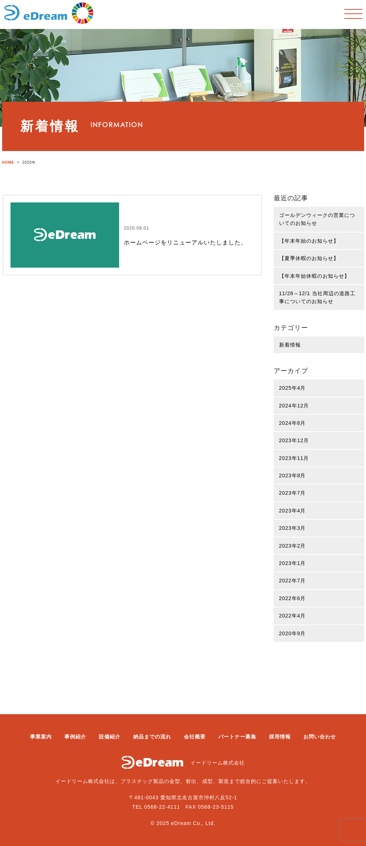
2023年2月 (292, 546)
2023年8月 (292, 475)
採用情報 (280, 737)
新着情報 (290, 345)
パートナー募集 (237, 737)
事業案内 (41, 737)
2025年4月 (292, 388)
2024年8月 (292, 423)
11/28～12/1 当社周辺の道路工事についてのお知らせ (317, 297)
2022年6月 (292, 598)
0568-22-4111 (162, 807)
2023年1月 (292, 563)
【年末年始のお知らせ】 (309, 241)
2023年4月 (292, 511)
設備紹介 (110, 737)
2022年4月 (292, 616)
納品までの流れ (152, 737)
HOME (8, 162)
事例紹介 (75, 737)
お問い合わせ (319, 737)
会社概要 (195, 737)
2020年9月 (292, 633)
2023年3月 (292, 528)
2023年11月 (294, 458)
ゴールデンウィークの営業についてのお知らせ (317, 219)
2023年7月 (292, 493)
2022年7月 (292, 580)
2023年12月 (294, 440)
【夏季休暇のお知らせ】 (309, 258)
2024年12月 (294, 406)
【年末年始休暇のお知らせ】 (314, 276)
